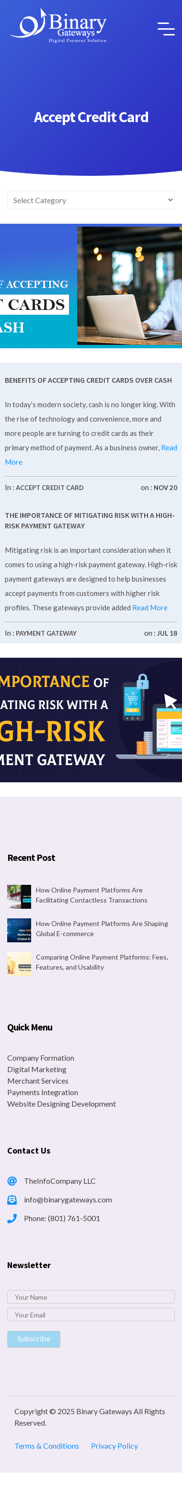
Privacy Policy (114, 1445)
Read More (149, 607)
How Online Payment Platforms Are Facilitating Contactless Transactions (92, 895)
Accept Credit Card (50, 488)
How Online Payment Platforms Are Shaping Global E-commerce (102, 928)
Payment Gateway (46, 633)
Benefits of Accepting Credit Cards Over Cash (88, 380)
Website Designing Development (61, 1103)
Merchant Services (37, 1080)
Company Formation (40, 1057)
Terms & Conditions (46, 1445)
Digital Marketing (37, 1069)
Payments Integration (42, 1092)
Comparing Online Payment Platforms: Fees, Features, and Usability (102, 962)
